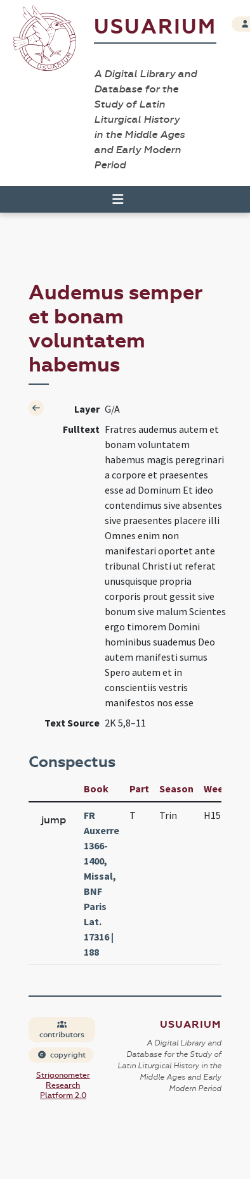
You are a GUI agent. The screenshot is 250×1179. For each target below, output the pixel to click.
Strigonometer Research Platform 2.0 (63, 1085)
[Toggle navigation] (112, 199)
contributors (61, 1030)
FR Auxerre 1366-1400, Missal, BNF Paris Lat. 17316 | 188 (101, 883)
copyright (61, 1055)
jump (53, 820)
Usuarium (155, 27)
